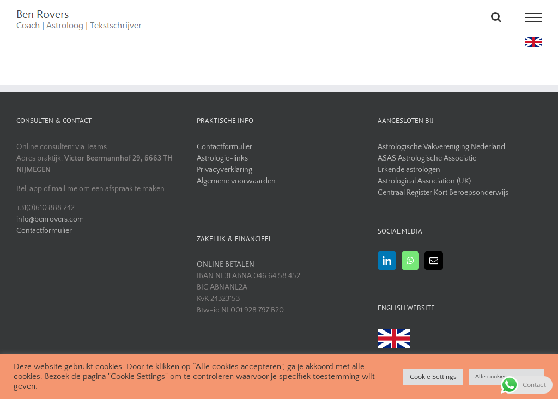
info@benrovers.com (50, 219)
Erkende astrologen (409, 169)
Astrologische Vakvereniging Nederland (441, 147)
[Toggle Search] (496, 16)
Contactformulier (44, 230)
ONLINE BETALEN (225, 264)
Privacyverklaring (224, 169)
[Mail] (433, 260)
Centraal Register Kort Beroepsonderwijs (443, 192)
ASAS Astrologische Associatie (427, 158)
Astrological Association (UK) (424, 181)
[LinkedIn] (387, 260)
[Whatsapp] (410, 260)
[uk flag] (533, 40)
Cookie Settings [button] (433, 376)
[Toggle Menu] (533, 17)
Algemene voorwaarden (236, 181)
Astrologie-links (222, 158)
